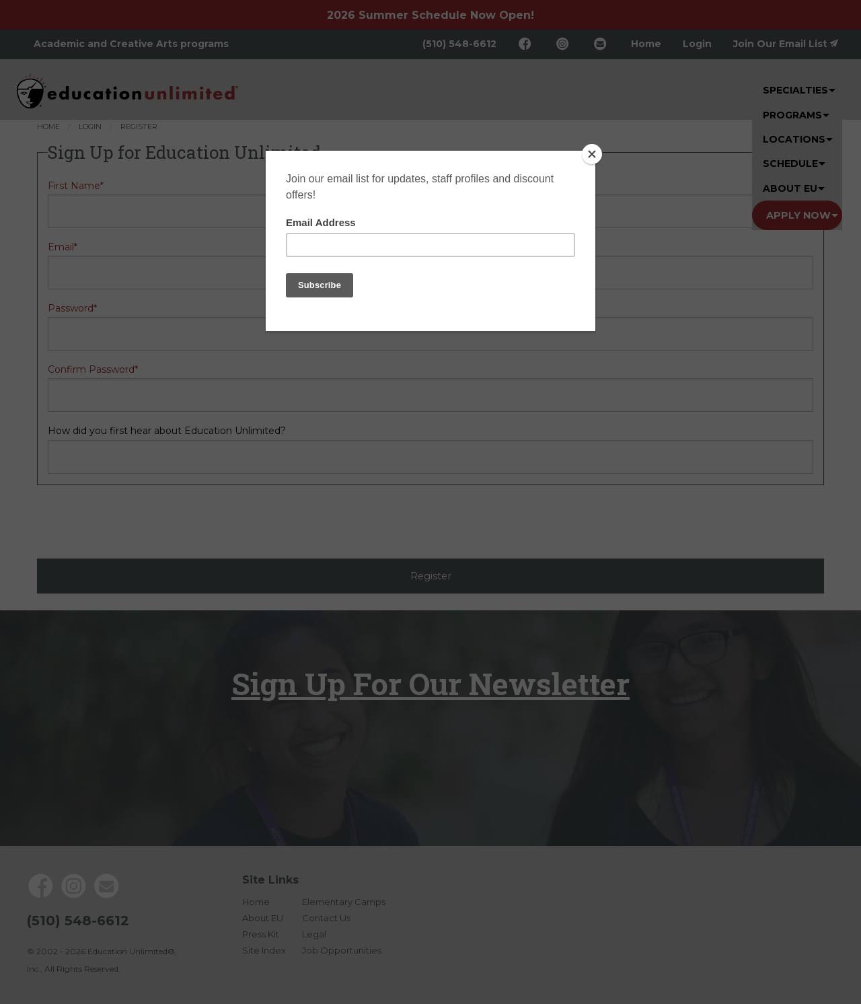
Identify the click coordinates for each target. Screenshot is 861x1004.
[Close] (592, 154)
